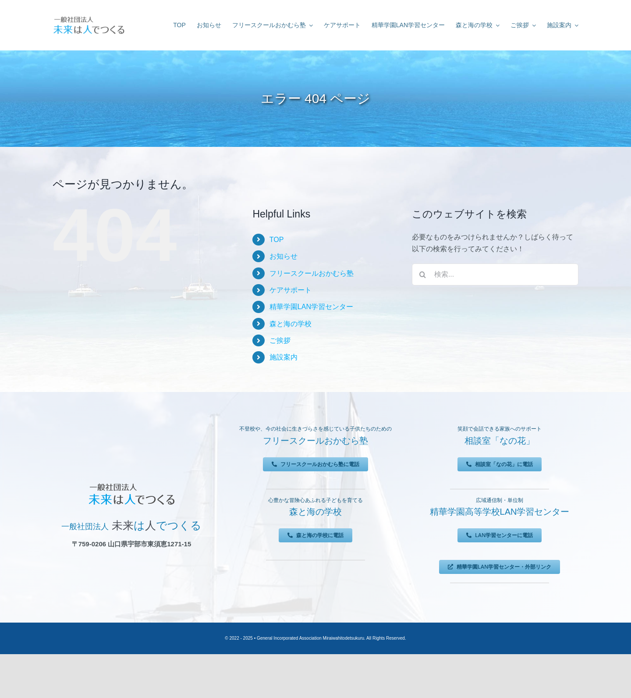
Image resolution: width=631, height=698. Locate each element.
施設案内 (283, 357)
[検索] (423, 274)
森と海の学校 (290, 324)
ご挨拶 (280, 340)
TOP (276, 239)
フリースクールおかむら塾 (311, 273)
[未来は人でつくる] (89, 17)
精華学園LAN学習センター (311, 306)
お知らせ (283, 256)
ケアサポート (290, 290)
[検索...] (495, 274)
